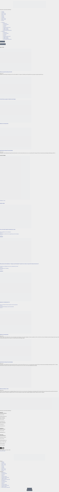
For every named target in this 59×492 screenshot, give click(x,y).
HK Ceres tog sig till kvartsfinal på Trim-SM (6, 71)
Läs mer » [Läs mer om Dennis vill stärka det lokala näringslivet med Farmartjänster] (1, 305)
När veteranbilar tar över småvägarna (5, 231)
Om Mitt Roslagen (6, 24)
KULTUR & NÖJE (2, 203)
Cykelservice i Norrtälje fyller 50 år (5, 302)
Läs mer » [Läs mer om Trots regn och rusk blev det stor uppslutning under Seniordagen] (1, 234)
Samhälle (3, 12)
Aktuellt (3, 11)
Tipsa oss (4, 26)
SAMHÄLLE (1, 271)
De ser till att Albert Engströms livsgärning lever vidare (7, 229)
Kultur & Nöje (4, 14)
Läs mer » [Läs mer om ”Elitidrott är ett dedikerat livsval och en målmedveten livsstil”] (1, 267)
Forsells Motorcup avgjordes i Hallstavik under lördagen (8, 99)
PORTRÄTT (1, 236)
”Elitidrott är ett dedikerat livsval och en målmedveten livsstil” (9, 266)
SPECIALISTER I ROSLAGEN (7, 30)
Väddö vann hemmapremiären (4, 123)
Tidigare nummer (5, 28)
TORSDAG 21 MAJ (2, 200)
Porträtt (3, 15)
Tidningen (3, 22)
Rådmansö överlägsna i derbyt (4, 388)
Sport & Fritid (4, 13)
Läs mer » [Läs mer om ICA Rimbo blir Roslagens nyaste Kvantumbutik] (1, 307)
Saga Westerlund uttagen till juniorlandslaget (6, 150)
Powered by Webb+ (2, 450)
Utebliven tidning (5, 29)
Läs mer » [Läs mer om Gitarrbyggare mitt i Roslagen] (1, 269)
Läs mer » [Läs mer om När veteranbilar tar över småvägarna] (1, 232)
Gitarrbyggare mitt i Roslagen (4, 268)
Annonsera (4, 25)
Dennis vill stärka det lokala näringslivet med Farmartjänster (9, 304)
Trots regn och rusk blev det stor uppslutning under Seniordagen (9, 233)
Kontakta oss (5, 23)
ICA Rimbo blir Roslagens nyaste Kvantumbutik (7, 306)
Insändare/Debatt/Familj (6, 27)
